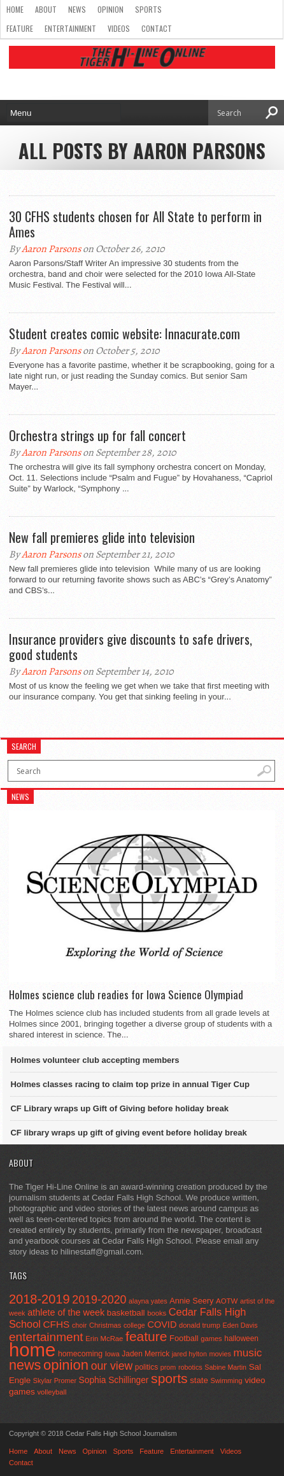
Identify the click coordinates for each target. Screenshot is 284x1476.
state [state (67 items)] (199, 1380)
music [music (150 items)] (248, 1352)
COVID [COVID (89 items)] (161, 1324)
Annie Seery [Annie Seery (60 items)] (191, 1300)
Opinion (110, 9)
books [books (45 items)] (156, 1313)
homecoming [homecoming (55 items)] (80, 1353)
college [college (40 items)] (134, 1325)
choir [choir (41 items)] (79, 1325)
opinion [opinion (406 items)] (66, 1365)
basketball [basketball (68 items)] (126, 1313)
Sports (148, 9)
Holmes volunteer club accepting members (94, 1060)
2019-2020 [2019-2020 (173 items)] (99, 1299)
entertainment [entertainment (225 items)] (46, 1337)
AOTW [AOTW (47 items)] (227, 1301)
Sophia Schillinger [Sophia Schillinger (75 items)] (114, 1380)
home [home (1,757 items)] (32, 1349)
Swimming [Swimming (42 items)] (226, 1380)
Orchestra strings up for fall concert (97, 435)
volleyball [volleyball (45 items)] (51, 1392)
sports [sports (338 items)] (169, 1378)
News (77, 9)
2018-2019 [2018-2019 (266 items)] (39, 1299)
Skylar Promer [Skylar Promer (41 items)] (54, 1380)
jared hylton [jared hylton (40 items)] (189, 1354)
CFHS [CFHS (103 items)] (56, 1324)
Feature (19, 28)
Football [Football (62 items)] (184, 1338)
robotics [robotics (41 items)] (190, 1367)
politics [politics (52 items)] (146, 1367)
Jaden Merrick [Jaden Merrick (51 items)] (145, 1353)
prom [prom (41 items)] (168, 1367)
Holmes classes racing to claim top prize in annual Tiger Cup (129, 1084)
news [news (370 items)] (25, 1365)
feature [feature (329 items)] (146, 1336)
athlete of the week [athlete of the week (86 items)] (65, 1312)
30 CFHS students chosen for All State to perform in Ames (135, 224)
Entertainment (70, 28)
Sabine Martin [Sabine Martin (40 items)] (225, 1367)
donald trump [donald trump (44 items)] (199, 1325)
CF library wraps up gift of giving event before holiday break (128, 1132)
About (46, 9)
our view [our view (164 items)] (112, 1366)
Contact (156, 28)
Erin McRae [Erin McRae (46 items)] (104, 1338)
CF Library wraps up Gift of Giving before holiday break (119, 1108)
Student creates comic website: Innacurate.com (124, 333)
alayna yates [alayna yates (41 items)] (148, 1301)
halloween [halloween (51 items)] (241, 1338)
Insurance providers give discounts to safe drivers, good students (130, 646)
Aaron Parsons (51, 249)
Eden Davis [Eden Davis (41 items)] (240, 1325)
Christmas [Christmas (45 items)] (105, 1325)
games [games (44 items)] (211, 1338)
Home (15, 9)
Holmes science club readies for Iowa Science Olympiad (126, 994)
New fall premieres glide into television (102, 537)
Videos (119, 28)
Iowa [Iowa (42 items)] (112, 1354)
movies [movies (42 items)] (220, 1354)
